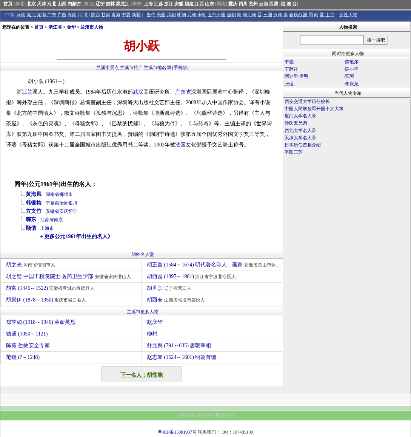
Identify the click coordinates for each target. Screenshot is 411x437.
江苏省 (47, 219)
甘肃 (105, 14)
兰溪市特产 (131, 67)
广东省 (183, 92)
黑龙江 (122, 3)
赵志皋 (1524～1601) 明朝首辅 (181, 357)
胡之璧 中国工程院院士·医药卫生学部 (69, 276)
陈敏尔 (352, 62)
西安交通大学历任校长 (307, 101)
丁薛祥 (291, 69)
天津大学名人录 (300, 137)
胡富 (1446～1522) (51, 288)
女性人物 (348, 14)
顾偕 (31, 228)
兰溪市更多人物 (143, 311)
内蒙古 (74, 3)
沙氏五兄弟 (296, 123)
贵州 (253, 3)
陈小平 (352, 69)
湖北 (31, 14)
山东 (209, 3)
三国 (267, 14)
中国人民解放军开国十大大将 (314, 108)
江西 (199, 3)
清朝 (171, 14)
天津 (41, 3)
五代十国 (217, 14)
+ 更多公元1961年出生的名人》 (76, 236)
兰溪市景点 (107, 67)
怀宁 (72, 211)
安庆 (63, 211)
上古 (329, 14)
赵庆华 (155, 322)
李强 (289, 62)
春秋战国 (298, 14)
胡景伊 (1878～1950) (47, 300)
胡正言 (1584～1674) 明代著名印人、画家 (214, 265)
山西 (61, 3)
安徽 (178, 3)
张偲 (289, 83)
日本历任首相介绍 (303, 145)
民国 (161, 14)
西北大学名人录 (300, 130)
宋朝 (201, 14)
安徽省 (52, 211)
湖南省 (52, 194)
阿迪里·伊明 (296, 76)
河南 (21, 14)
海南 (72, 14)
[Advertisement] (346, 222)
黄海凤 (34, 194)
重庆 (232, 3)
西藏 (273, 3)
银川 (72, 203)
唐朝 (231, 14)
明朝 (181, 14)
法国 (180, 145)
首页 (7, 3)
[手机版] (180, 67)
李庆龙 (352, 83)
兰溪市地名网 (157, 67)
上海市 (47, 228)
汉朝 (277, 14)
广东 (51, 14)
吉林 (110, 3)
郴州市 (66, 194)
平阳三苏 (294, 152)
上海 (148, 3)
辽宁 (100, 3)
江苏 (158, 3)
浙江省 (55, 27)
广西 (61, 14)
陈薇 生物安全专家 (28, 345)
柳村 (152, 334)
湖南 (41, 14)
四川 (243, 3)
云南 (263, 3)
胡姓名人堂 (142, 254)
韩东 (31, 219)
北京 (31, 3)
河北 (51, 3)
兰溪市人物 (91, 27)
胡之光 (31, 265)
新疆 (136, 14)
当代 (150, 14)
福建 (189, 3)
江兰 (27, 92)
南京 (58, 219)
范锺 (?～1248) (23, 357)
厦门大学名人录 (300, 115)
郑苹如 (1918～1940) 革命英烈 (40, 322)
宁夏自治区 (57, 203)
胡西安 (177, 300)
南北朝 (249, 14)
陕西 (95, 14)
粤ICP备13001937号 (177, 432)
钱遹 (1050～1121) (27, 334)
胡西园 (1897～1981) (192, 276)
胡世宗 (170, 288)
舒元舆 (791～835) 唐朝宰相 (179, 345)
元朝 (191, 14)
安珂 (349, 76)
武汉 (138, 92)
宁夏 (126, 14)
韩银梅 (34, 203)
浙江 (168, 3)
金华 (71, 27)
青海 (115, 14)
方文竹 (34, 211)
